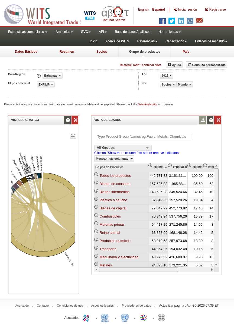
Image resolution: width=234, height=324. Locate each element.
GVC (86, 32)
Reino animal (110, 233)
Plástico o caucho (113, 200)
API (103, 32)
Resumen (67, 52)
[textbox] (144, 136)
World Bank (162, 317)
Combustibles (110, 216)
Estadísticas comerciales (27, 32)
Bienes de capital (113, 208)
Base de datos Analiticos (132, 32)
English (143, 9)
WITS (54, 13)
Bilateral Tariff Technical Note (140, 65)
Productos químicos (115, 241)
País (186, 52)
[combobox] (123, 148)
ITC (87, 317)
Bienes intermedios (115, 192)
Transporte (108, 249)
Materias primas (112, 224)
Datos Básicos (26, 52)
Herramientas (169, 32)
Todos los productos (115, 176)
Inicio (93, 41)
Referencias (147, 41)
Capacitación (176, 41)
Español (158, 9)
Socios (101, 52)
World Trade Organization (143, 317)
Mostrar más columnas (114, 158)
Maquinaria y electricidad (119, 257)
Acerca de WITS (117, 41)
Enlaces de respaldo (211, 41)
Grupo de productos (144, 52)
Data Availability (148, 104)
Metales (106, 265)
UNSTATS (124, 317)
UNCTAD (105, 317)
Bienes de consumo (115, 184)
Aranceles (64, 32)
